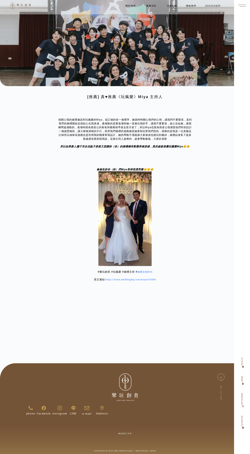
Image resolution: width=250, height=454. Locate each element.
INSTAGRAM (242, 399)
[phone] (30, 408)
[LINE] (73, 408)
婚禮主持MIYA (145, 271)
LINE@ (242, 379)
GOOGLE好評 (213, 5)
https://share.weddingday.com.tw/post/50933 (131, 279)
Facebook (44, 413)
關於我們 (131, 5)
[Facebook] (43, 408)
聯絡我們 (191, 5)
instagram (59, 413)
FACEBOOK (242, 420)
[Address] (102, 408)
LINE (73, 413)
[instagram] (59, 408)
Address (102, 413)
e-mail (87, 413)
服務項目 (152, 5)
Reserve (242, 361)
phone (30, 413)
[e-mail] (87, 408)
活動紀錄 (172, 5)
